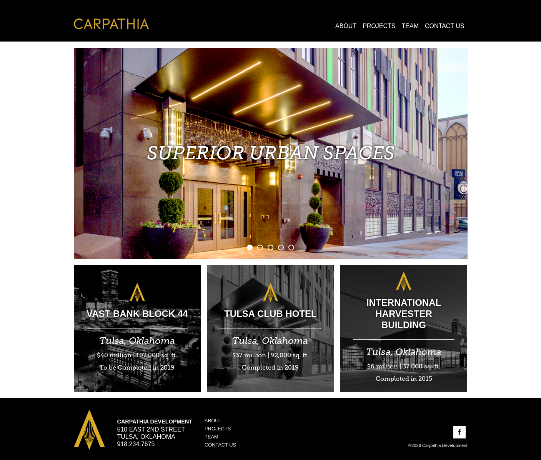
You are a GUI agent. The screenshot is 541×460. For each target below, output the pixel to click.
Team (410, 26)
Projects (379, 26)
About (345, 26)
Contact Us (444, 26)
